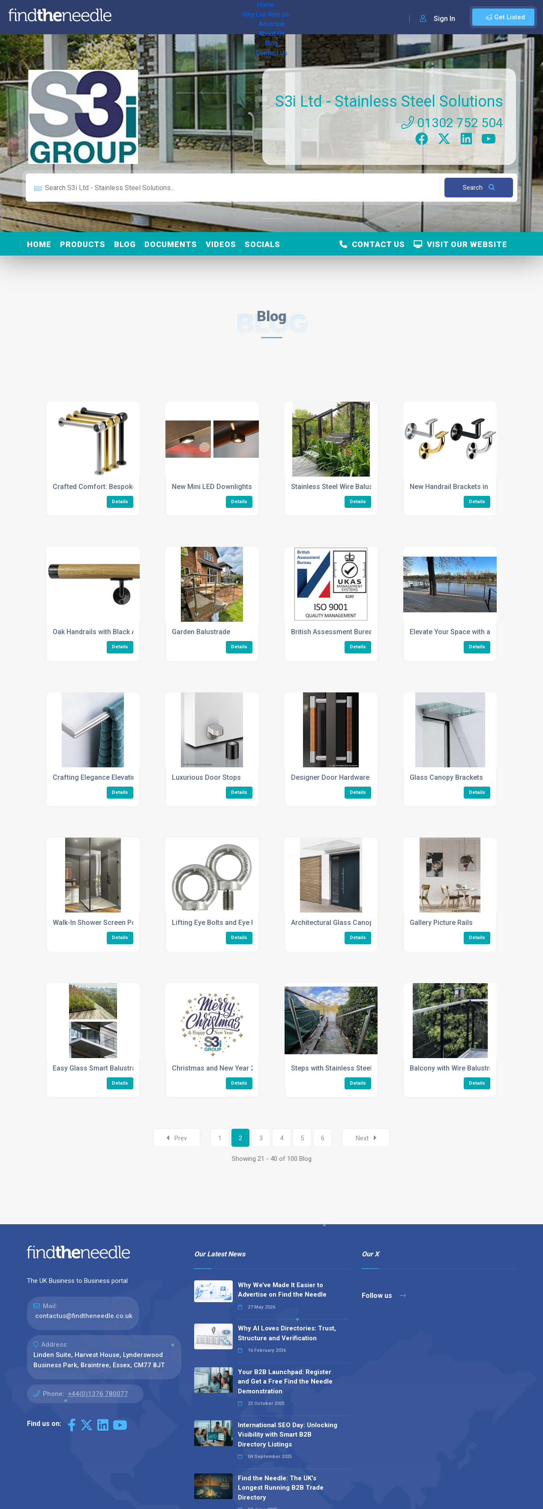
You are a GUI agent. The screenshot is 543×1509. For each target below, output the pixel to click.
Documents (170, 244)
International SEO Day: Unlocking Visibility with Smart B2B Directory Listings (287, 1434)
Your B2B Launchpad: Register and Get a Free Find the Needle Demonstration (285, 1381)
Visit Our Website (460, 244)
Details (120, 501)
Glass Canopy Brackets (446, 777)
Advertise (223, 17)
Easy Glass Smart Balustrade (98, 1068)
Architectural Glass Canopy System (346, 923)
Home (130, 17)
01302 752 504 (452, 122)
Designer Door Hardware (330, 777)
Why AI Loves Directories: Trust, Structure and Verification (287, 1333)
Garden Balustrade (201, 632)
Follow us (384, 1295)
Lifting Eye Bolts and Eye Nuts (219, 923)
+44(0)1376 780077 (98, 1394)
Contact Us (324, 17)
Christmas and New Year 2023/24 (224, 1068)
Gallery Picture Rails (441, 923)
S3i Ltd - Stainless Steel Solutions (389, 101)
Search (479, 187)
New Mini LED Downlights (212, 487)
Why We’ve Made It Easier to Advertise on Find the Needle (282, 1290)
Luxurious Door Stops (206, 777)
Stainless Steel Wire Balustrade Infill (347, 487)
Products (82, 244)
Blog (291, 17)
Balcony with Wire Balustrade (455, 1068)
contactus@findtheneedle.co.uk (83, 1316)
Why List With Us (173, 17)
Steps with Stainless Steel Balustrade (349, 1068)
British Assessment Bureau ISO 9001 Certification (368, 632)
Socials (262, 244)
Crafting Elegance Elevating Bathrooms (115, 777)
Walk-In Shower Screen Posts (99, 923)
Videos (221, 244)
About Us (261, 17)
